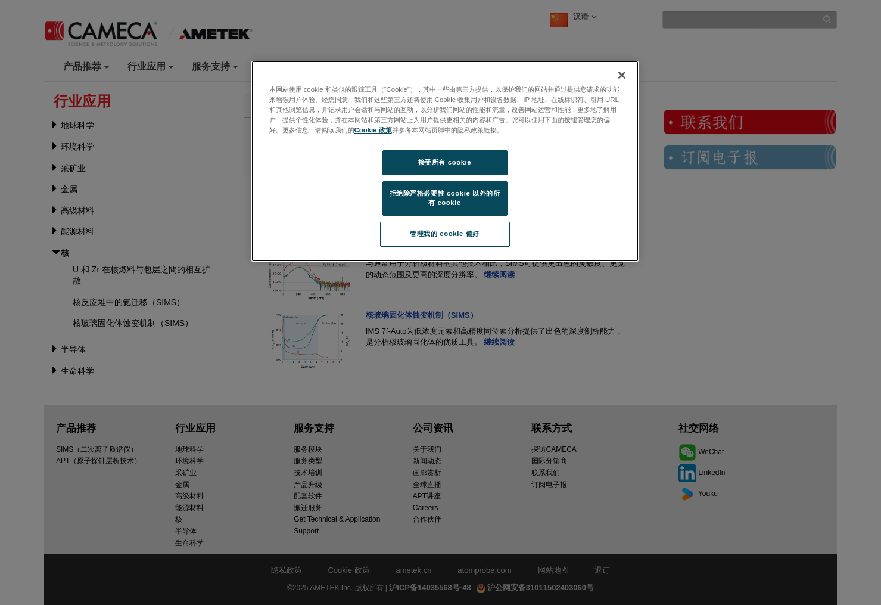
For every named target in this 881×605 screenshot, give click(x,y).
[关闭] (622, 75)
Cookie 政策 (373, 130)
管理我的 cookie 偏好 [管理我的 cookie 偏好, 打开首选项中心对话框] (444, 233)
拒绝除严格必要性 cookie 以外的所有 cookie (445, 198)
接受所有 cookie (444, 162)
